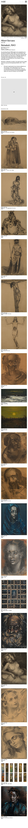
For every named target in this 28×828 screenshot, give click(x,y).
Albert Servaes (8, 40)
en (23, 2)
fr (20, 2)
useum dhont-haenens (3, 2)
